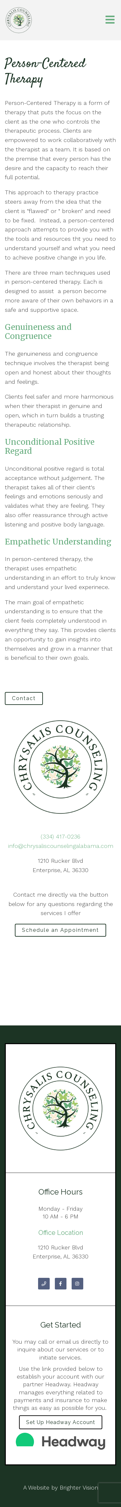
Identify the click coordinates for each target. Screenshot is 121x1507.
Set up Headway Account (60, 1422)
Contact (24, 698)
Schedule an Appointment (60, 930)
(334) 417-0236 (60, 836)
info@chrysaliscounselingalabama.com (60, 845)
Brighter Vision (79, 1487)
